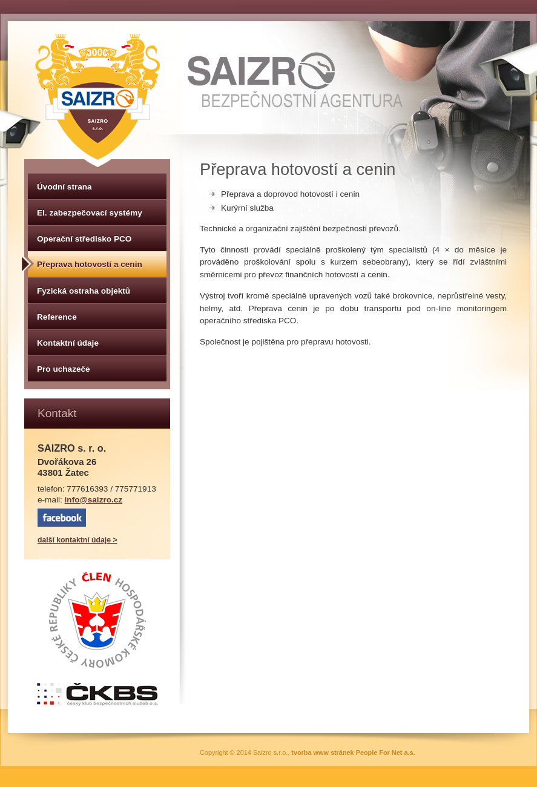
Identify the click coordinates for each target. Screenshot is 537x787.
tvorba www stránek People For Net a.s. (353, 752)
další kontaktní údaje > (77, 540)
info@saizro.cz (94, 499)
